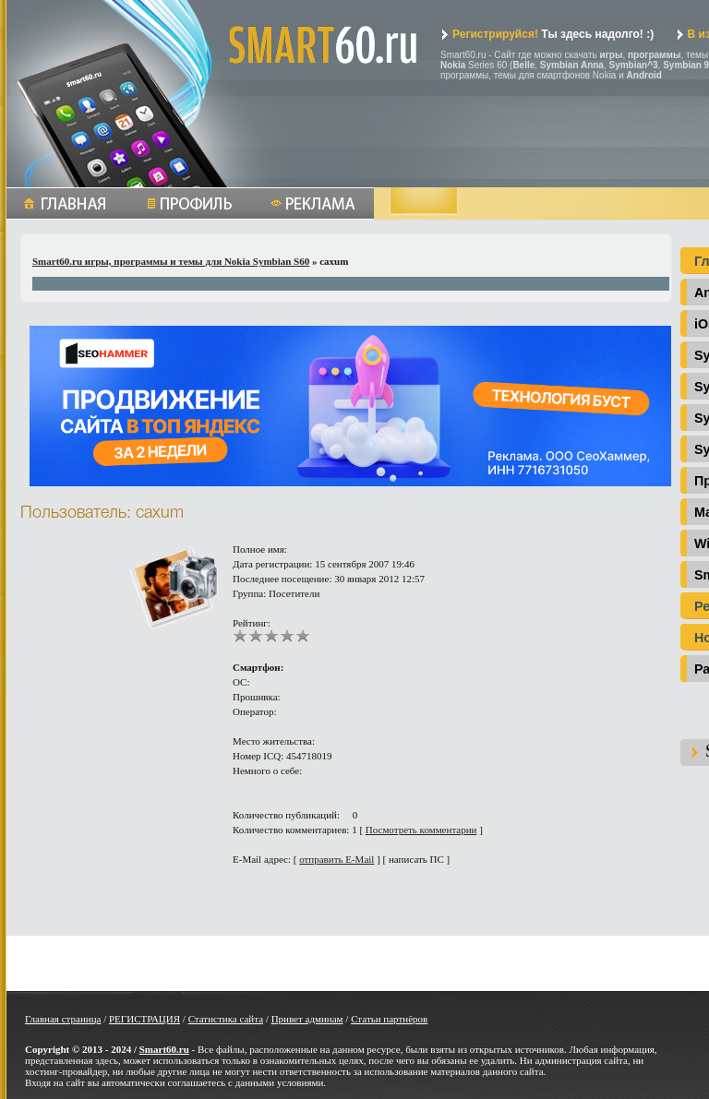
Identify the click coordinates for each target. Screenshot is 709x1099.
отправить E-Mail (336, 859)
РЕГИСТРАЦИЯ (144, 1018)
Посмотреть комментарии (421, 829)
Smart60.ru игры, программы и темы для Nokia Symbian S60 (170, 261)
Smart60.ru (164, 1049)
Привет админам (307, 1018)
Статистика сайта (225, 1018)
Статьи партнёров (389, 1018)
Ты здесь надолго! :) (547, 34)
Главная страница (63, 1018)
